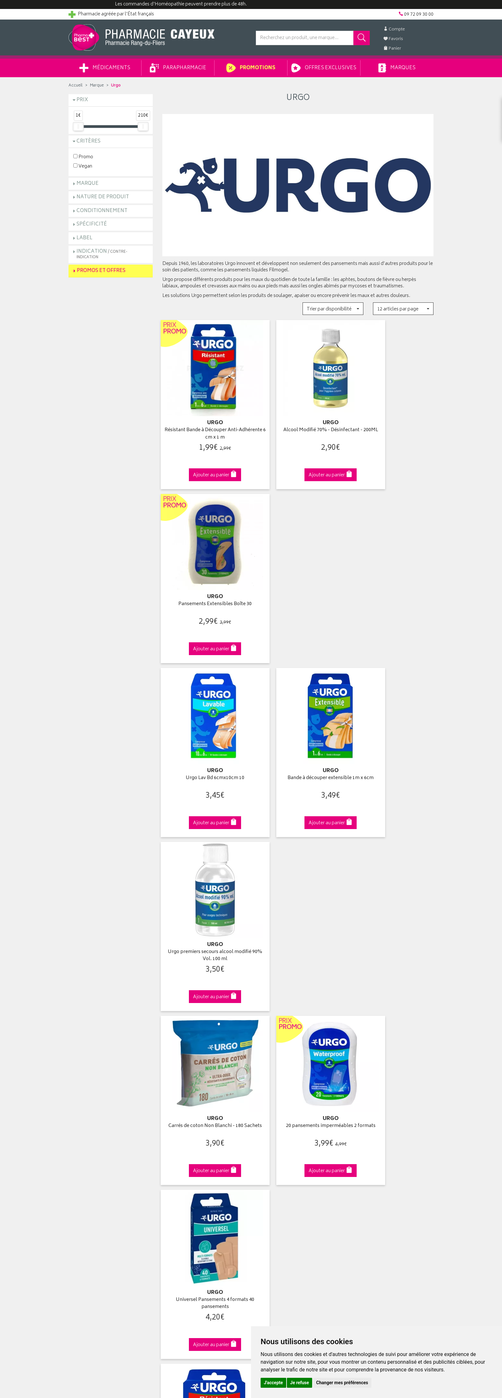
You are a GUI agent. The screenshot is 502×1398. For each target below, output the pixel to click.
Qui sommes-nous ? (89, 1143)
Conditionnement (102, 211)
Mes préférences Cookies (188, 1232)
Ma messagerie (271, 1180)
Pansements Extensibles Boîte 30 (391, 419)
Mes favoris (267, 1173)
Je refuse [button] (299, 1382)
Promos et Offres (101, 271)
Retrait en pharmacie (370, 1143)
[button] (333, 308)
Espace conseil (177, 1173)
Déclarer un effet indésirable (190, 1195)
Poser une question (88, 1158)
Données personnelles (185, 1217)
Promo (83, 156)
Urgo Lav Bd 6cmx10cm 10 (204, 581)
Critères (89, 141)
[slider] (78, 126)
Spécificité (92, 224)
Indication (102, 253)
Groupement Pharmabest (94, 1150)
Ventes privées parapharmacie (192, 1165)
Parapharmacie (178, 67)
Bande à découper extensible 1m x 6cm (298, 585)
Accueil (76, 85)
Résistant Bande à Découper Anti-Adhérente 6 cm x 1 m (204, 422)
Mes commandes (273, 1158)
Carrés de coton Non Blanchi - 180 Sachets (204, 747)
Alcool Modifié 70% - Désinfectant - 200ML (298, 422)
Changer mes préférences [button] (342, 1382)
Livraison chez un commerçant (381, 1158)
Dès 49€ (204, 1035)
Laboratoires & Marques (186, 1150)
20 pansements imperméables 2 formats (298, 747)
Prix (82, 100)
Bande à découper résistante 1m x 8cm (204, 910)
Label (85, 238)
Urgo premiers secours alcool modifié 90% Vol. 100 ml (391, 585)
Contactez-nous (85, 1165)
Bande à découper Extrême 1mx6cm (298, 910)
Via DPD (298, 1032)
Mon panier (267, 1165)
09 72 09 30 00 (392, 1032)
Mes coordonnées (274, 1150)
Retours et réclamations (93, 1173)
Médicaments (104, 67)
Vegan (82, 166)
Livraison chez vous (369, 1150)
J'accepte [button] (273, 1382)
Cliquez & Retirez (111, 1032)
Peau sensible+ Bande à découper (391, 906)
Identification (269, 1143)
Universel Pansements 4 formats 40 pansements (391, 747)
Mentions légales (179, 1210)
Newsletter (173, 1180)
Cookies (170, 1224)
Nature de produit (103, 197)
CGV (166, 1202)
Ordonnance (175, 1187)
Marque (97, 85)
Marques (397, 67)
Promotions (250, 67)
